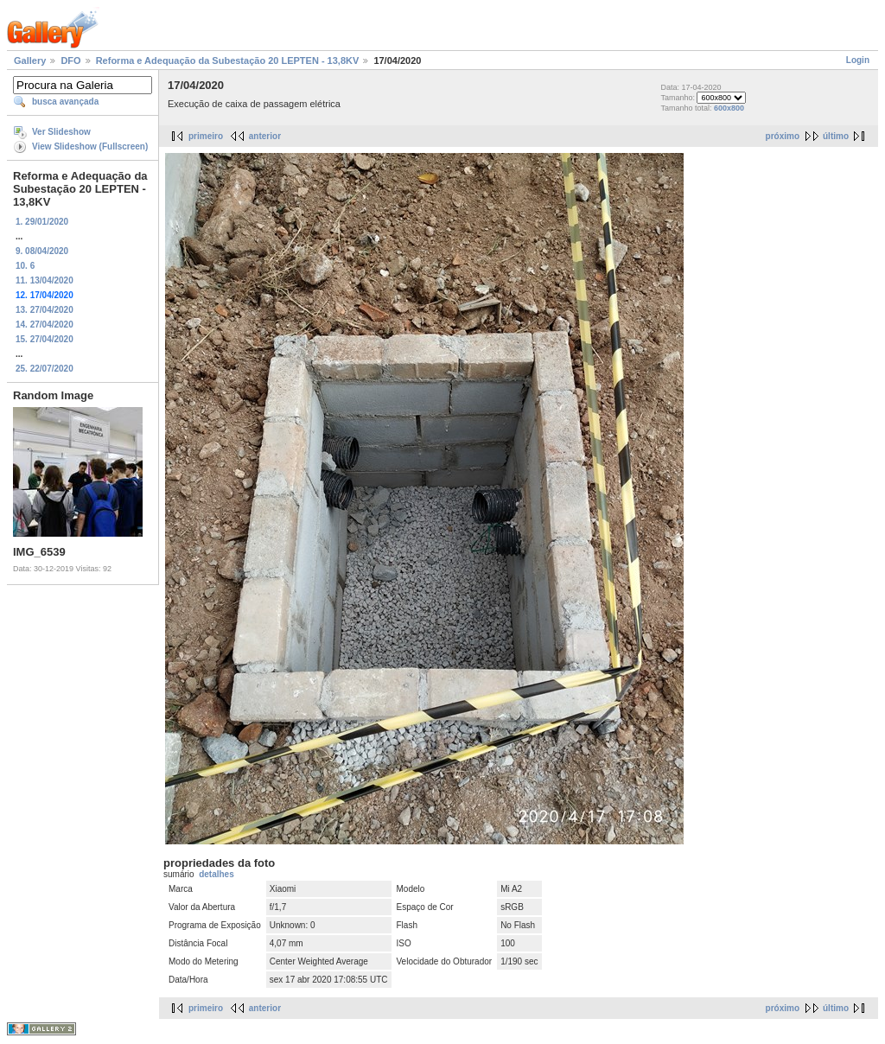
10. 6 (25, 266)
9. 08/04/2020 (42, 251)
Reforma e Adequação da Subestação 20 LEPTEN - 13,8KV (228, 60)
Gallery (30, 60)
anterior (265, 136)
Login (857, 60)
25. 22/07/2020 (44, 368)
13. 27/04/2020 (44, 310)
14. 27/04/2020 (44, 324)
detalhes (216, 874)
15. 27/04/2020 (44, 339)
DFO (70, 60)
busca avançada (65, 101)
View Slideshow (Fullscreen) (90, 146)
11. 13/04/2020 (44, 280)
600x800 (729, 108)
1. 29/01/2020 (42, 221)
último (836, 136)
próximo (782, 136)
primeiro (205, 136)
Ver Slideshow (61, 132)
